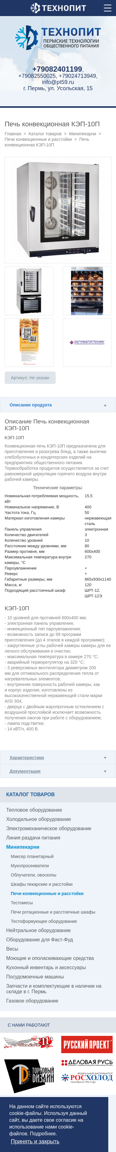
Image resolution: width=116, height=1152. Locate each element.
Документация (25, 771)
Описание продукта (31, 404)
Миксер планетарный (32, 856)
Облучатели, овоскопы (33, 874)
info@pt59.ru (58, 82)
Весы (12, 949)
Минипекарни (82, 133)
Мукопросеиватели (30, 865)
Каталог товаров (45, 133)
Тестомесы (22, 902)
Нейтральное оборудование (38, 930)
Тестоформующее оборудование (44, 921)
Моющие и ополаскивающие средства (50, 958)
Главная (13, 133)
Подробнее (43, 1133)
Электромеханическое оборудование (48, 828)
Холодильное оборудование (38, 819)
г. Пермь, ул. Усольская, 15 (57, 88)
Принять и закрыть (35, 1141)
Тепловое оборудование (34, 810)
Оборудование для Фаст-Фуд (39, 939)
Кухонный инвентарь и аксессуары (46, 967)
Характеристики (27, 757)
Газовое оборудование (32, 1000)
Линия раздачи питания (33, 837)
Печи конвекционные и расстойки (38, 139)
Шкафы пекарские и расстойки (42, 884)
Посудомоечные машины (35, 976)
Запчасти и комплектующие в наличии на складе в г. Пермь (53, 988)
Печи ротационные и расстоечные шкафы (53, 912)
